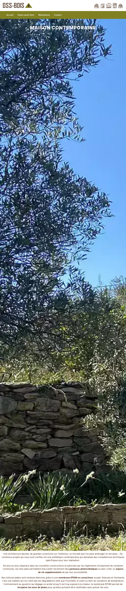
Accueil (9, 15)
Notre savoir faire (26, 15)
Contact (58, 15)
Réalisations (44, 15)
